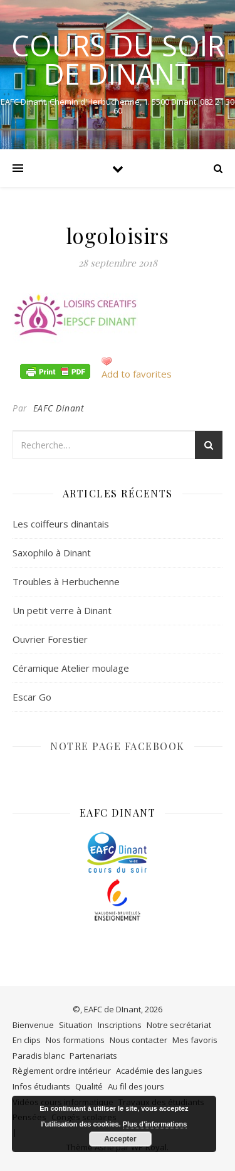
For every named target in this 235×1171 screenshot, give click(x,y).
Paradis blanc (39, 1055)
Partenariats (93, 1055)
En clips (27, 1040)
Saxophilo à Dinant (52, 552)
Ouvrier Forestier (50, 639)
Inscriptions (120, 1025)
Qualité (89, 1086)
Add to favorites (137, 374)
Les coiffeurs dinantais (61, 523)
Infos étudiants (41, 1086)
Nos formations (75, 1040)
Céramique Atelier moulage (71, 668)
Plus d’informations (155, 1124)
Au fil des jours (136, 1086)
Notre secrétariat (179, 1025)
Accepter (120, 1139)
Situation (76, 1025)
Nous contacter (138, 1040)
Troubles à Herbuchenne (66, 581)
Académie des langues (159, 1070)
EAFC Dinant (59, 408)
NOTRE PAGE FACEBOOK (117, 746)
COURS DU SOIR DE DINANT (117, 59)
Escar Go (32, 697)
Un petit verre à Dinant (62, 610)
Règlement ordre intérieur (62, 1070)
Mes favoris (194, 1040)
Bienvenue (33, 1025)
